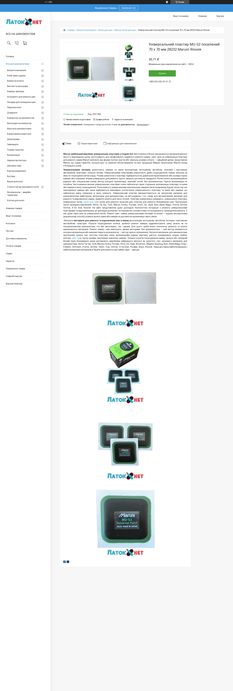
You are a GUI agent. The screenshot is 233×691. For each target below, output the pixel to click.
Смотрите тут (128, 8)
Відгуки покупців (14, 283)
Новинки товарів (14, 208)
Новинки (202, 16)
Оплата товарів (13, 246)
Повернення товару (15, 268)
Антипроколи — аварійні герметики (19, 193)
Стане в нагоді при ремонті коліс (23, 187)
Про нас (10, 231)
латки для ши (90, 202)
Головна (10, 56)
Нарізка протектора (16, 160)
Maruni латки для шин (125, 30)
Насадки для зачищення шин (21, 102)
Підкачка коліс (14, 107)
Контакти (10, 223)
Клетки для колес (15, 200)
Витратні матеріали (16, 70)
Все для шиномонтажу (17, 64)
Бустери (11, 176)
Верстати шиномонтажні (19, 128)
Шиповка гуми (14, 166)
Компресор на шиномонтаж (20, 118)
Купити (162, 73)
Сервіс (9, 253)
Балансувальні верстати (19, 134)
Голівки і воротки (15, 150)
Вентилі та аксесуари (17, 86)
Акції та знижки (13, 216)
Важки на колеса (15, 81)
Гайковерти (12, 144)
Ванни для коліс (15, 181)
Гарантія (10, 261)
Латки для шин (105, 30)
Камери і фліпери (15, 91)
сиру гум (75, 238)
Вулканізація (13, 155)
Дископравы (13, 139)
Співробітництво (14, 276)
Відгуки (220, 16)
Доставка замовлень (16, 238)
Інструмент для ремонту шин (21, 97)
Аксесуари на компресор (19, 123)
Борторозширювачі (16, 171)
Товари (71, 30)
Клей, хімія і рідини (16, 75)
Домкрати (12, 113)
